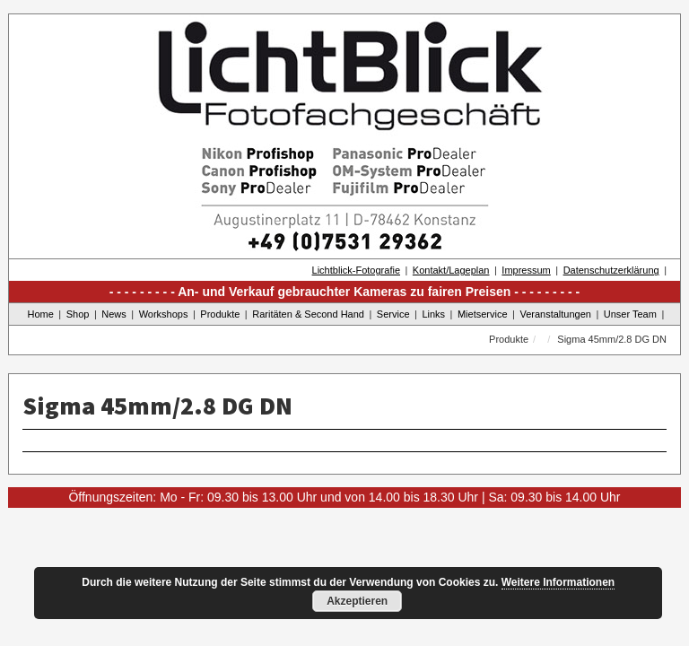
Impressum (525, 270)
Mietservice (483, 314)
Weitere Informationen (558, 582)
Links (433, 314)
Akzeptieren (357, 601)
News (113, 314)
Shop (78, 314)
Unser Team (630, 314)
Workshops (163, 314)
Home (41, 314)
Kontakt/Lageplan (451, 270)
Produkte (220, 314)
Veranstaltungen (555, 314)
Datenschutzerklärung (611, 270)
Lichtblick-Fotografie (356, 270)
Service (393, 314)
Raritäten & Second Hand (308, 314)
